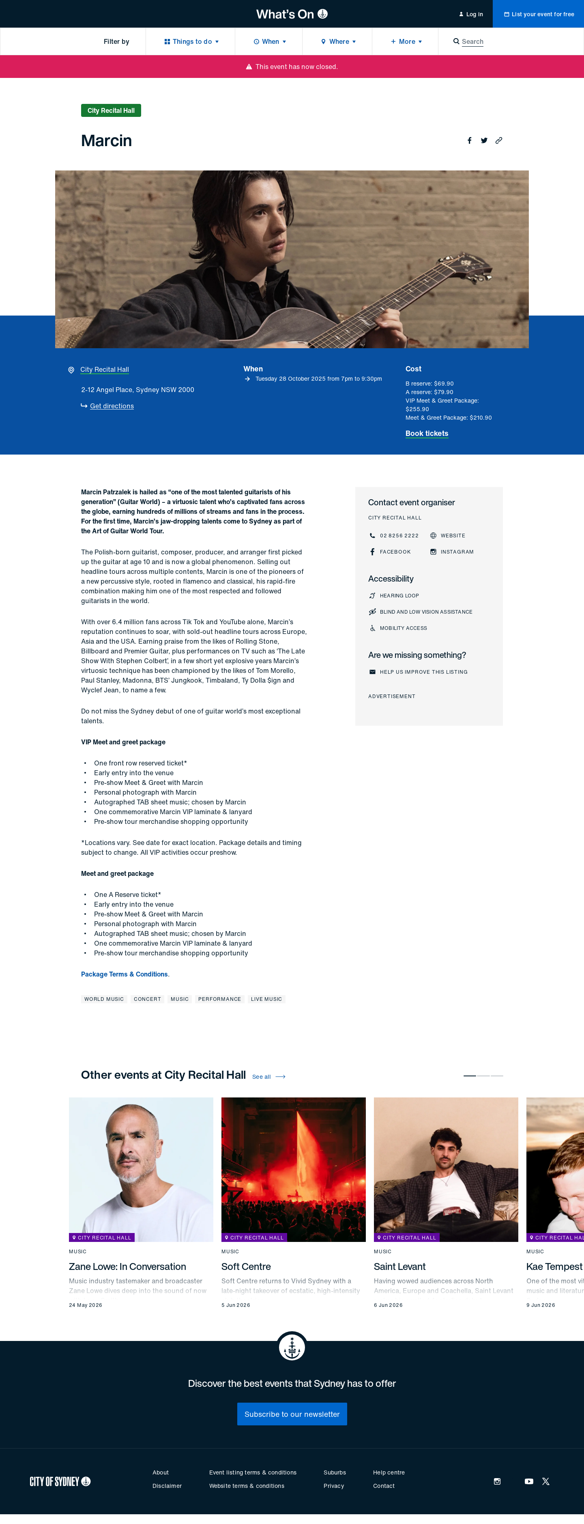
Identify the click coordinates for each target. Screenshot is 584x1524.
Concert (147, 999)
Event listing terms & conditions (252, 1472)
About (160, 1472)
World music (104, 999)
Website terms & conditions (246, 1485)
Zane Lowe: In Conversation (127, 1266)
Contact (384, 1485)
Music (180, 999)
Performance (219, 999)
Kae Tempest (554, 1266)
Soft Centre (246, 1266)
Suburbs (335, 1472)
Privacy (334, 1485)
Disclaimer (167, 1485)
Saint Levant (400, 1266)
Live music (266, 999)
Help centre (389, 1472)
